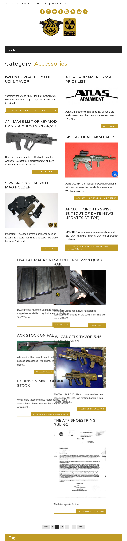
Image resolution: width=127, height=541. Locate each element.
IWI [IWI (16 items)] (69, 497)
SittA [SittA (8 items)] (103, 512)
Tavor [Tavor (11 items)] (25, 517)
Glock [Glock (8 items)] (32, 498)
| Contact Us (38, 3)
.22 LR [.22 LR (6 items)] (11, 483)
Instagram (66, 11)
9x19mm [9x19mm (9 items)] (21, 482)
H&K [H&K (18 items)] (61, 497)
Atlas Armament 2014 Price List (88, 79)
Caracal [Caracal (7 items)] (113, 483)
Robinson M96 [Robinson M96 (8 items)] (90, 505)
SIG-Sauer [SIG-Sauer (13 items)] (70, 512)
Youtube (54, 11)
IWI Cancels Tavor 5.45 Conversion (29, 338)
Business (96, 198)
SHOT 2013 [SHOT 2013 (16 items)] (107, 504)
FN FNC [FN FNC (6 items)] (113, 490)
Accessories (109, 126)
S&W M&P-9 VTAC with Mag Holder (27, 185)
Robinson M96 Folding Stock (89, 378)
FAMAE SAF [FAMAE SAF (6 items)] (72, 490)
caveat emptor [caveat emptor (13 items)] (18, 490)
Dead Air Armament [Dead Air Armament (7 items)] (46, 490)
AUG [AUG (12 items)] (65, 482)
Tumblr (60, 11)
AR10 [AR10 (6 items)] (44, 483)
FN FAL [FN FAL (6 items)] (105, 490)
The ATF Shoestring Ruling (26, 421)
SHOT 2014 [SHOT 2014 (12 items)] (16, 512)
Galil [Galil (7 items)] (26, 498)
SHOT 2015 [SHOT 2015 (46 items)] (38, 511)
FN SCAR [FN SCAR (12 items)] (15, 497)
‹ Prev (45, 460)
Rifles (52, 171)
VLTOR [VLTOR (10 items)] (35, 517)
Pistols (31, 110)
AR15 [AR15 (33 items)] (54, 482)
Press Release (100, 247)
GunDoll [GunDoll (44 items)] (46, 497)
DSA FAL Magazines (85, 260)
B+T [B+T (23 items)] (74, 482)
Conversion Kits (17, 110)
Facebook (42, 11)
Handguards (41, 171)
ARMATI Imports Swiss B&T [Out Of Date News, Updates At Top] (90, 213)
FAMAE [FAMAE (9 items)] (61, 490)
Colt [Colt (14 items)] (32, 490)
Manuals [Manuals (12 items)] (106, 497)
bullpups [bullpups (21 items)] (100, 482)
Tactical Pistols (46, 110)
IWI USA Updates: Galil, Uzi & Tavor (29, 79)
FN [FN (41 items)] (96, 489)
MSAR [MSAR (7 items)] (12, 505)
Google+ (48, 11)
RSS (72, 11)
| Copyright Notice (60, 3)
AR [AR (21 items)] (37, 482)
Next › (81, 460)
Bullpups (50, 408)
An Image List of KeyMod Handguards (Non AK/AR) (31, 123)
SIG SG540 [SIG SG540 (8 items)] (85, 512)
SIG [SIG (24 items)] (58, 512)
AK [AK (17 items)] (30, 482)
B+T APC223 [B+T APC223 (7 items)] (85, 483)
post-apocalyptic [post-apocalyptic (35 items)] (33, 504)
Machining (102, 409)
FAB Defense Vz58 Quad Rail (29, 261)
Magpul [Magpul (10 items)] (94, 497)
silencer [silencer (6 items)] (96, 513)
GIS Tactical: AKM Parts (90, 137)
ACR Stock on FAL (83, 336)
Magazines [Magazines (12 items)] (81, 497)
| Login (24, 3)
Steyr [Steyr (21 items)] (112, 512)
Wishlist (80, 249)
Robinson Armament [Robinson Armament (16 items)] (66, 504)
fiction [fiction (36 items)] (84, 489)
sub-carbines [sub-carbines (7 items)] (15, 518)
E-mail (79, 12)
